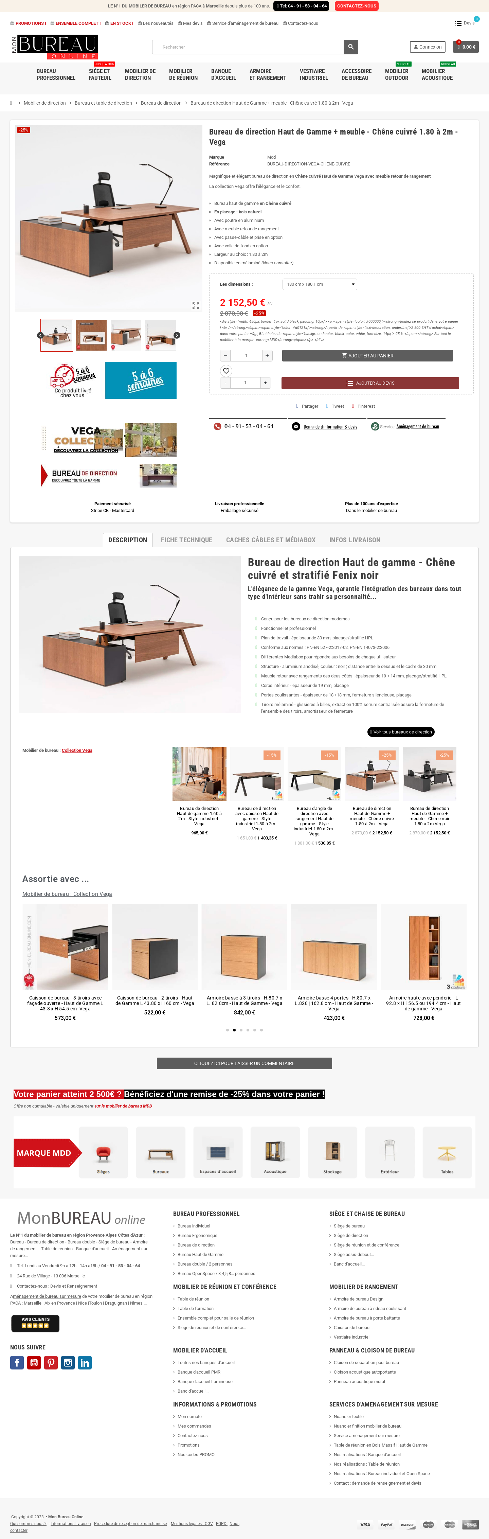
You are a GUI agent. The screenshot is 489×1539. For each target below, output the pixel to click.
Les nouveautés (156, 23)
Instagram (68, 1362)
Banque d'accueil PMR (199, 1372)
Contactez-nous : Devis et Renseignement (57, 1286)
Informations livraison (71, 1523)
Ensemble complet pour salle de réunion (216, 1318)
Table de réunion (194, 1299)
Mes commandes (194, 1426)
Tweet (335, 406)
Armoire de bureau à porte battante (367, 1318)
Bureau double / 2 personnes (205, 1264)
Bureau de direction (196, 1245)
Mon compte (190, 1416)
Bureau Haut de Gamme (200, 1254)
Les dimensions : (236, 284)
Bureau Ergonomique (197, 1235)
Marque (216, 157)
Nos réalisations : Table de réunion (367, 1464)
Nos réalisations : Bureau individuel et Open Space (382, 1473)
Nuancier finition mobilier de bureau (367, 1426)
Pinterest (363, 406)
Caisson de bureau (351, 1327)
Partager (307, 406)
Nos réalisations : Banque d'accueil (367, 1454)
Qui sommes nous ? (28, 1523)
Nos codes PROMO (196, 1454)
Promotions (189, 1445)
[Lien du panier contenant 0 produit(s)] (466, 47)
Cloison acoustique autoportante (365, 1372)
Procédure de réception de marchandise (130, 1523)
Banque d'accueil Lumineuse (205, 1381)
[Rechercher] (255, 47)
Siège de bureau (349, 1225)
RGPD (221, 1523)
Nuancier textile (349, 1416)
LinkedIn (85, 1362)
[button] (401, 732)
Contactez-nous (300, 23)
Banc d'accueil (348, 1264)
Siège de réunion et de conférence (366, 1245)
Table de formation (196, 1308)
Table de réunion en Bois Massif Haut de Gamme (381, 1445)
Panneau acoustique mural (359, 1381)
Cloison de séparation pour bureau (366, 1362)
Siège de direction (351, 1235)
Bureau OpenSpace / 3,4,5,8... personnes (216, 1273)
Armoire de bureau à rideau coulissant (370, 1308)
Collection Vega (77, 750)
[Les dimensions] (320, 284)
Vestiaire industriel (351, 1337)
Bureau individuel (194, 1225)
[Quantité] (246, 355)
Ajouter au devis (370, 383)
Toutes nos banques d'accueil (207, 1362)
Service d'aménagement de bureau (242, 23)
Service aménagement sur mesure (367, 1435)
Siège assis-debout (352, 1254)
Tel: (301, 5)
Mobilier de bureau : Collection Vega (67, 894)
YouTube (34, 1362)
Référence (219, 163)
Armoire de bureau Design (358, 1299)
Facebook (17, 1362)
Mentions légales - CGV (192, 1523)
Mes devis (190, 23)
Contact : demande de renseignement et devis (377, 1483)
